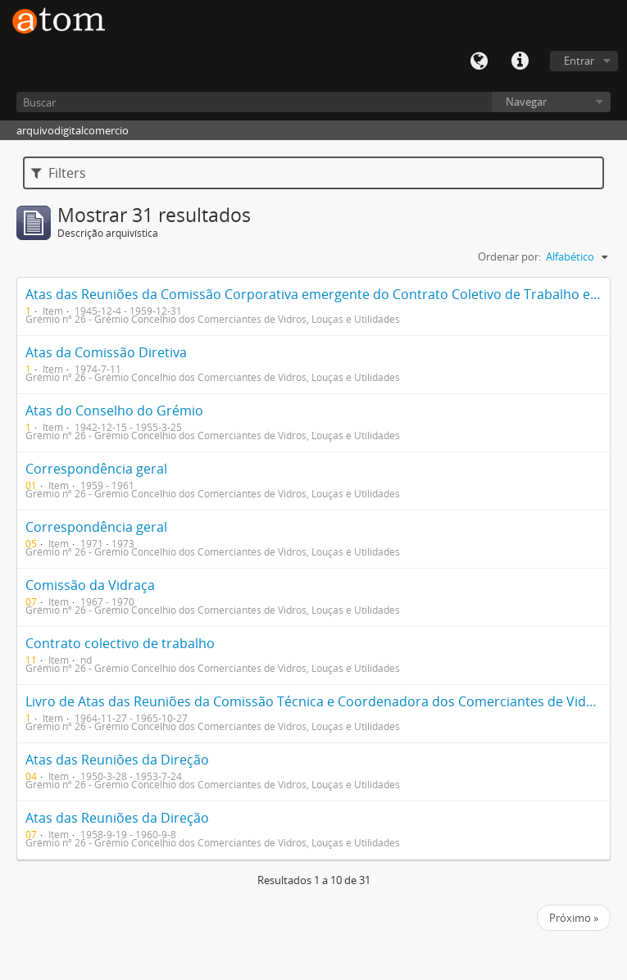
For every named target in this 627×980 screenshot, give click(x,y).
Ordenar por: (509, 256)
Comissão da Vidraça (90, 585)
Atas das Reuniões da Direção (117, 760)
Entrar (579, 60)
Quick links (519, 61)
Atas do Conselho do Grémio (114, 411)
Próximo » (573, 917)
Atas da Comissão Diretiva (106, 352)
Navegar (526, 101)
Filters (58, 173)
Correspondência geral (96, 469)
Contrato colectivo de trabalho (120, 643)
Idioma (478, 61)
